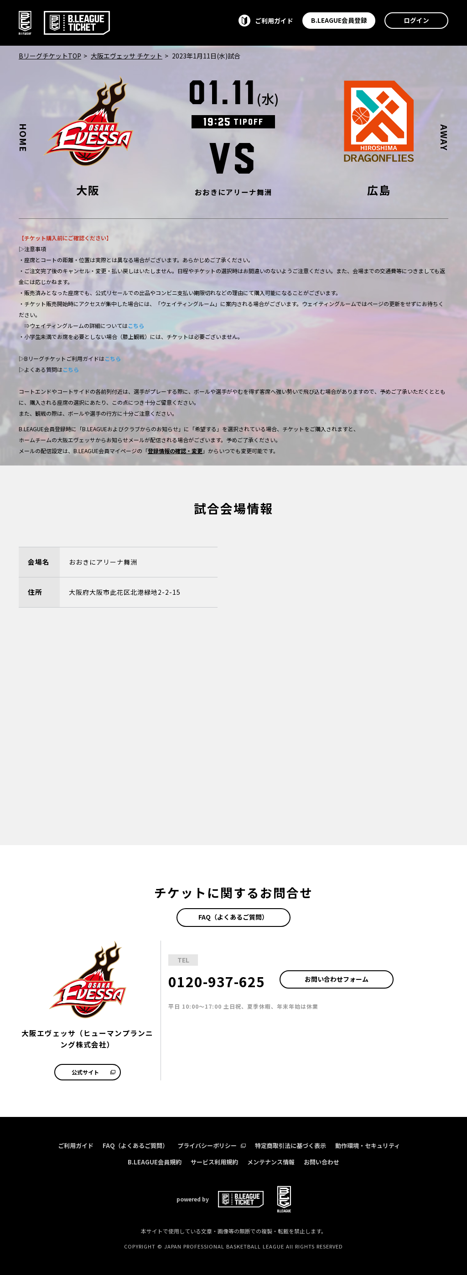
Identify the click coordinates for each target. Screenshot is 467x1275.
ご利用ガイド (75, 1145)
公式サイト (93, 1072)
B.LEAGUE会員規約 (155, 1162)
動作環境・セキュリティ (367, 1145)
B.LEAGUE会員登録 (339, 20)
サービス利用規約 (214, 1162)
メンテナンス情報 (271, 1162)
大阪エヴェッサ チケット (126, 55)
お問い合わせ (321, 1162)
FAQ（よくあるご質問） (233, 916)
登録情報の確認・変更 (175, 451)
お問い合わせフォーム (336, 979)
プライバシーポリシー (211, 1145)
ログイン (416, 20)
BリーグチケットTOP (50, 55)
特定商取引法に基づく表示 (290, 1145)
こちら (136, 325)
